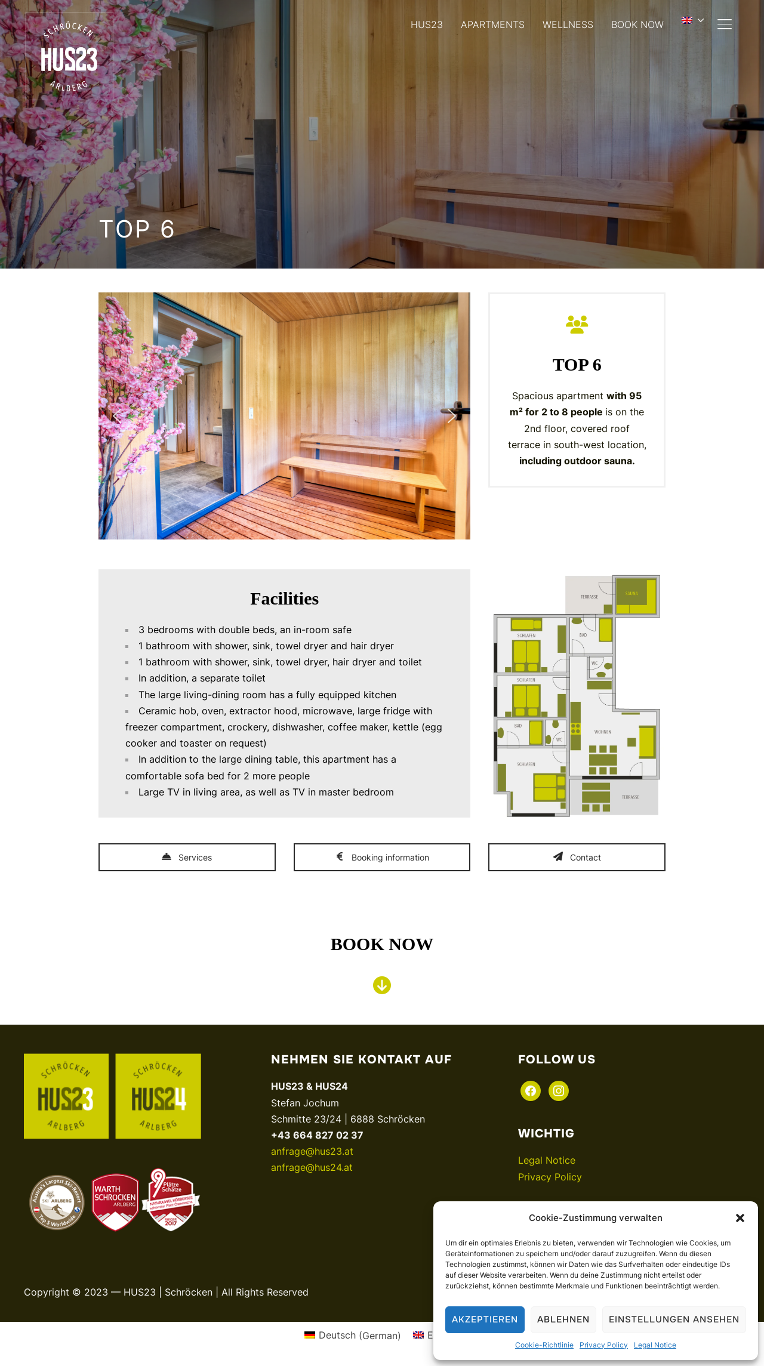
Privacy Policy (604, 1344)
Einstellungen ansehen (674, 1319)
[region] (284, 415)
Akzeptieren (485, 1319)
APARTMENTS (493, 24)
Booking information (382, 857)
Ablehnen (563, 1319)
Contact (577, 857)
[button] (740, 1218)
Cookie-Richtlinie (544, 1344)
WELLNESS (568, 24)
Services (187, 857)
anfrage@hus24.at (312, 1167)
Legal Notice (655, 1344)
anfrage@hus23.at (312, 1151)
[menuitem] (694, 20)
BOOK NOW (637, 24)
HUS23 (427, 24)
